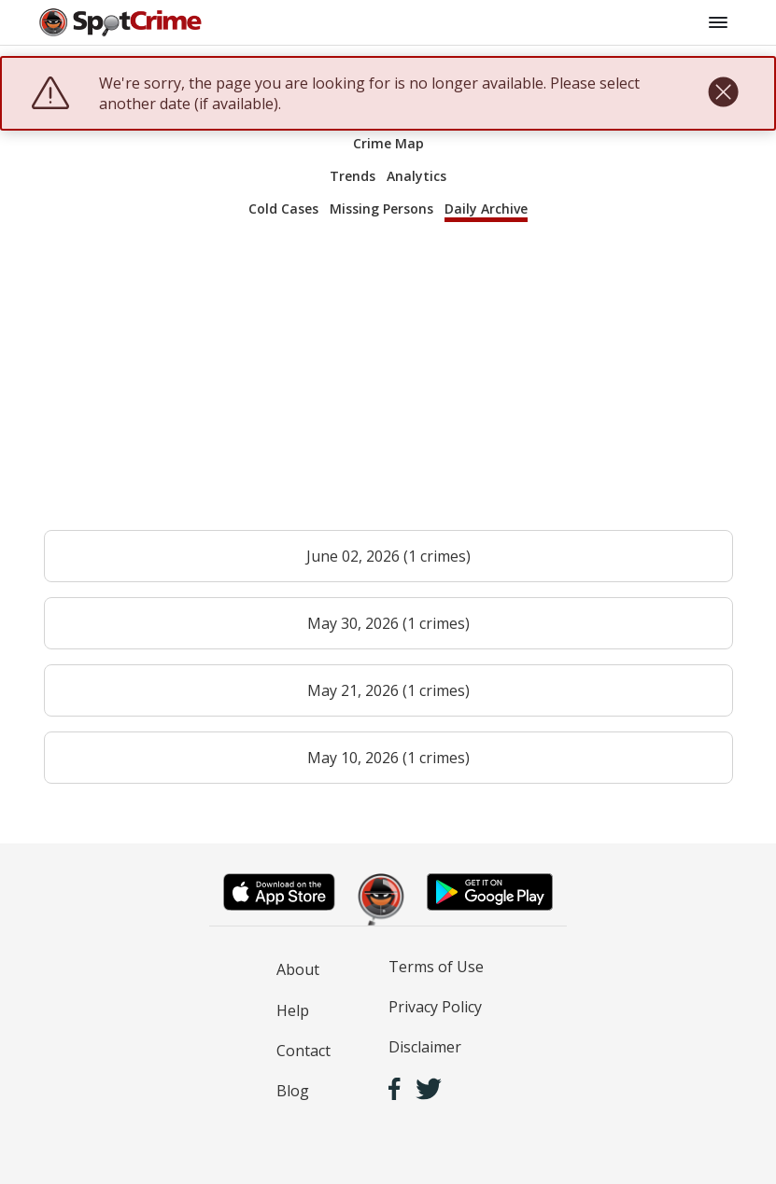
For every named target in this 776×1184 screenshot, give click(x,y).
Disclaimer (424, 1047)
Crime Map (388, 143)
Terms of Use (436, 966)
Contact (303, 1050)
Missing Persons (381, 208)
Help (292, 1010)
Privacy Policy (435, 1006)
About (297, 969)
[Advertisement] (388, 384)
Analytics (416, 176)
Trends (352, 176)
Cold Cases (283, 208)
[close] (723, 93)
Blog (292, 1090)
